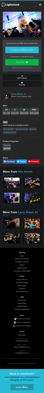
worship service (21, 129)
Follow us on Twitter (23, 319)
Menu (40, 5)
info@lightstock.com (22, 341)
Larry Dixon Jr (18, 94)
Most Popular (22, 286)
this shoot (25, 171)
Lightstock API (22, 268)
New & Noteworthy (22, 292)
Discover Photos (22, 279)
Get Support (22, 335)
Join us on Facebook (23, 322)
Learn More (22, 387)
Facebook (9, 161)
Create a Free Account (22, 259)
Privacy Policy (22, 303)
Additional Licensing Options (22, 68)
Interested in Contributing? (22, 271)
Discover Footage (22, 283)
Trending (22, 288)
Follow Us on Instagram (23, 326)
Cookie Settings (22, 306)
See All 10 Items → (9, 175)
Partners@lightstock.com (22, 347)
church (33, 129)
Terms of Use (22, 300)
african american (10, 132)
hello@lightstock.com (22, 353)
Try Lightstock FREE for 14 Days (22, 50)
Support (22, 265)
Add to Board (22, 77)
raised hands (8, 129)
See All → (6, 215)
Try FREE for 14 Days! (22, 262)
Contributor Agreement (22, 309)
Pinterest (33, 161)
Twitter (21, 161)
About (22, 256)
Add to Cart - (22, 62)
